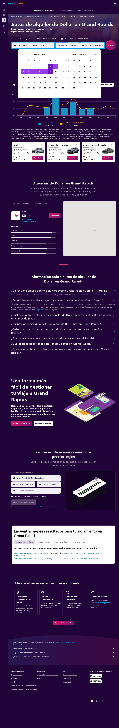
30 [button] (56, 88)
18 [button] (29, 82)
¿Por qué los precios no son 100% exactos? (64, 656)
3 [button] (23, 72)
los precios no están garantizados (65, 642)
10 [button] (23, 77)
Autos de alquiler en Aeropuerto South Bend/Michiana (83, 553)
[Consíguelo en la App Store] (96, 681)
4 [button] (28, 72)
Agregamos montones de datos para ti (64, 652)
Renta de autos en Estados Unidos (34, 16)
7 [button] (44, 72)
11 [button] (28, 77)
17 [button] (23, 82)
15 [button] (50, 77)
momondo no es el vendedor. (64, 648)
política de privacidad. (23, 508)
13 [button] (39, 77)
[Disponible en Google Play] (96, 676)
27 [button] (40, 88)
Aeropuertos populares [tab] (24, 542)
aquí (38, 310)
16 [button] (56, 77)
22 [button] (50, 82)
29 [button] (50, 88)
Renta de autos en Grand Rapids (78, 16)
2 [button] (55, 66)
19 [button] (34, 82)
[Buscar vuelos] (4, 10)
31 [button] (23, 93)
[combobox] (22, 39)
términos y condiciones (47, 506)
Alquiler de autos (16, 16)
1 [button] (50, 66)
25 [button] (29, 88)
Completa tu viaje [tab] (60, 542)
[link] (37, 158)
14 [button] (45, 77)
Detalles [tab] (16, 203)
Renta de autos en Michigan (56, 16)
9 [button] (55, 72)
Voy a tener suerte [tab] (78, 542)
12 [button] (34, 77)
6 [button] (39, 72)
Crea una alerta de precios (100, 603)
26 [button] (34, 88)
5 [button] (34, 72)
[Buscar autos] (4, 20)
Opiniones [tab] (26, 203)
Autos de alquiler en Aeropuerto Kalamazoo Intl (81, 559)
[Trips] (4, 26)
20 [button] (40, 82)
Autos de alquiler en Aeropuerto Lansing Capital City (33, 559)
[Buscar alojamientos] (4, 15)
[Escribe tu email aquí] (38, 490)
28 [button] (45, 88)
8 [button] (50, 72)
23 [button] (56, 82)
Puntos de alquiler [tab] (40, 203)
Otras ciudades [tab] (43, 542)
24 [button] (23, 88)
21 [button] (45, 82)
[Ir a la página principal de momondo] (15, 3)
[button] (3, 3)
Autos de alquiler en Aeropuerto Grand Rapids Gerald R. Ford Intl (31, 554)
